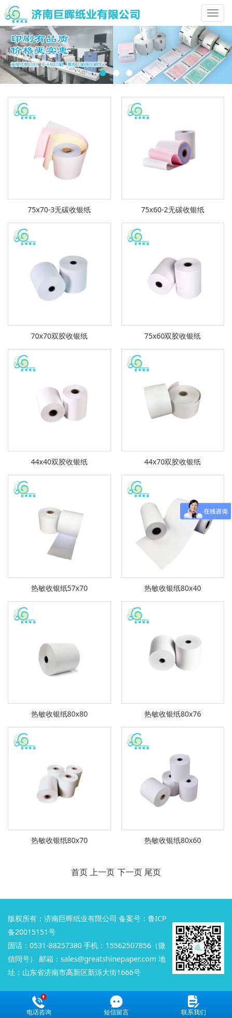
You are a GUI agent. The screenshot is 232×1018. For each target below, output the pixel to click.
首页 (79, 872)
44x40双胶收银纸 (59, 462)
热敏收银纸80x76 (172, 714)
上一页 (102, 872)
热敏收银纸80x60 (172, 840)
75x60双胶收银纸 (172, 336)
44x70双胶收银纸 (172, 462)
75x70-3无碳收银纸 (59, 209)
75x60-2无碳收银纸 (172, 209)
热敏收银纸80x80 (59, 714)
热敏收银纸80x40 (172, 588)
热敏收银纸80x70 (59, 840)
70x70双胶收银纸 (59, 336)
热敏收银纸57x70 (59, 588)
